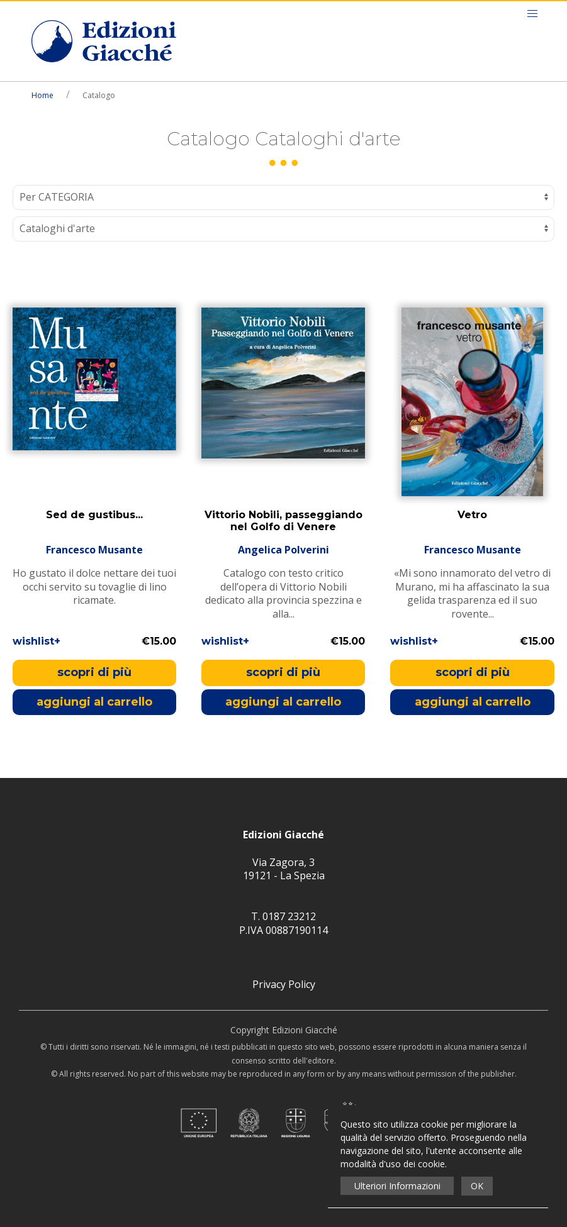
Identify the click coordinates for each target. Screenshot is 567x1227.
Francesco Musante (94, 550)
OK (477, 1186)
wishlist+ (36, 641)
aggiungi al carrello (94, 702)
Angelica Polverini (283, 550)
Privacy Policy (283, 984)
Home (42, 95)
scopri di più (94, 672)
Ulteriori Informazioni (397, 1186)
